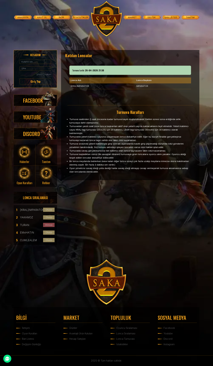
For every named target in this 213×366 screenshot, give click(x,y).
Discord (168, 338)
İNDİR (61, 17)
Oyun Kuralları (29, 333)
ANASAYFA (22, 17)
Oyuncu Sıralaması (126, 328)
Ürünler (73, 328)
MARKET (132, 17)
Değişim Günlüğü (31, 344)
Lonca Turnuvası (125, 338)
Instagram (169, 344)
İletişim (26, 328)
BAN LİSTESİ (171, 17)
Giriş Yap (35, 82)
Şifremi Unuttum (43, 74)
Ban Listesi (28, 338)
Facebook (169, 328)
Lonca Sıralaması (125, 333)
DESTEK (152, 17)
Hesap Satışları (77, 338)
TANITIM (190, 17)
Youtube (168, 333)
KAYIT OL (42, 17)
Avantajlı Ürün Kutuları (81, 333)
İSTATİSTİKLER (80, 17)
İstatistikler (122, 344)
